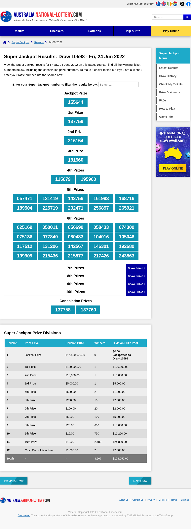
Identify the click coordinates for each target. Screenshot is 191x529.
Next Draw (140, 481)
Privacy (151, 500)
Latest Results (168, 67)
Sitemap (185, 500)
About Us (123, 500)
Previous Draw (13, 481)
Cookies (163, 500)
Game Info (166, 116)
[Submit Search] (187, 17)
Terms (174, 500)
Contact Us (137, 500)
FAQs (163, 100)
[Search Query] (167, 17)
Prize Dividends (169, 92)
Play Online (171, 31)
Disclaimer (24, 515)
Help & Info (132, 31)
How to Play (167, 108)
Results (19, 31)
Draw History (167, 76)
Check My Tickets (170, 84)
